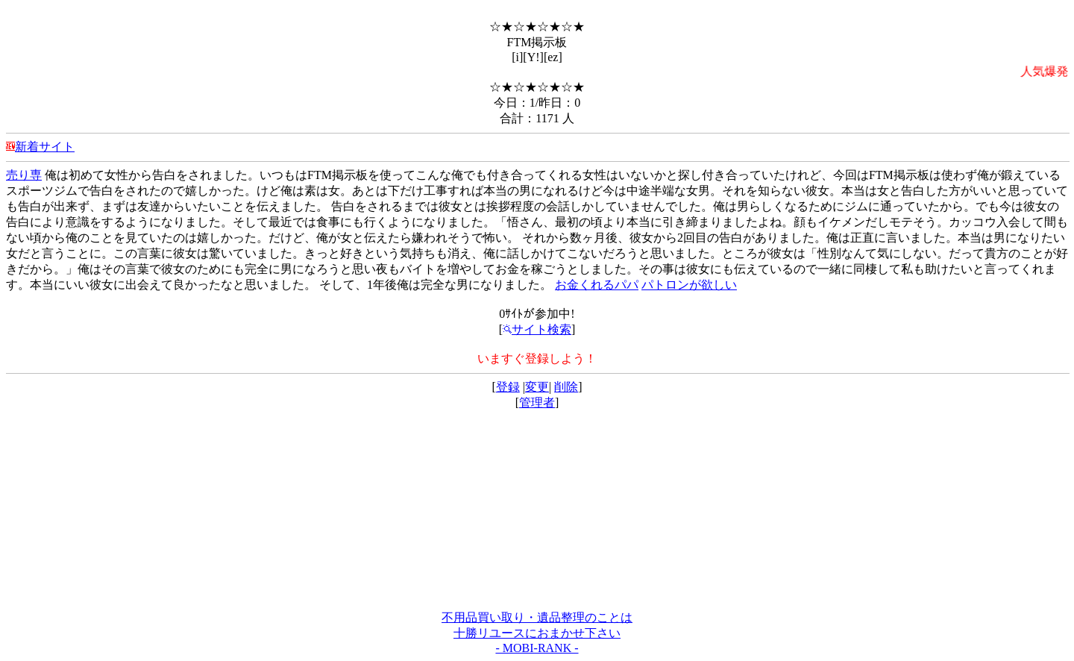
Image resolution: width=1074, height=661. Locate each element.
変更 (537, 386)
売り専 (24, 175)
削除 (566, 386)
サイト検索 (537, 329)
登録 (508, 386)
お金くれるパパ (596, 284)
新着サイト (45, 146)
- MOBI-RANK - (536, 648)
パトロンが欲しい (689, 284)
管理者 (537, 402)
